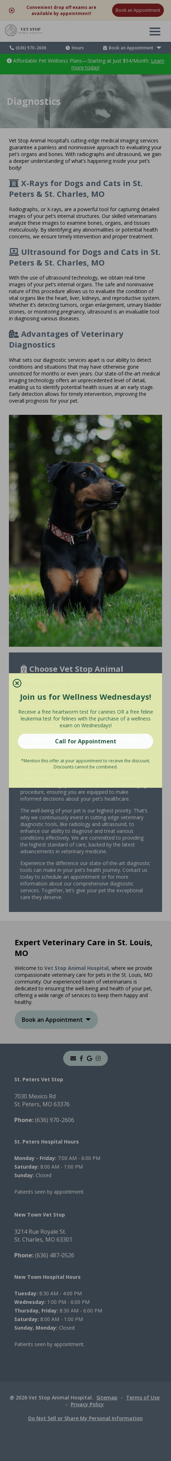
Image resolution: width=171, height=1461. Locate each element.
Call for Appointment (85, 741)
